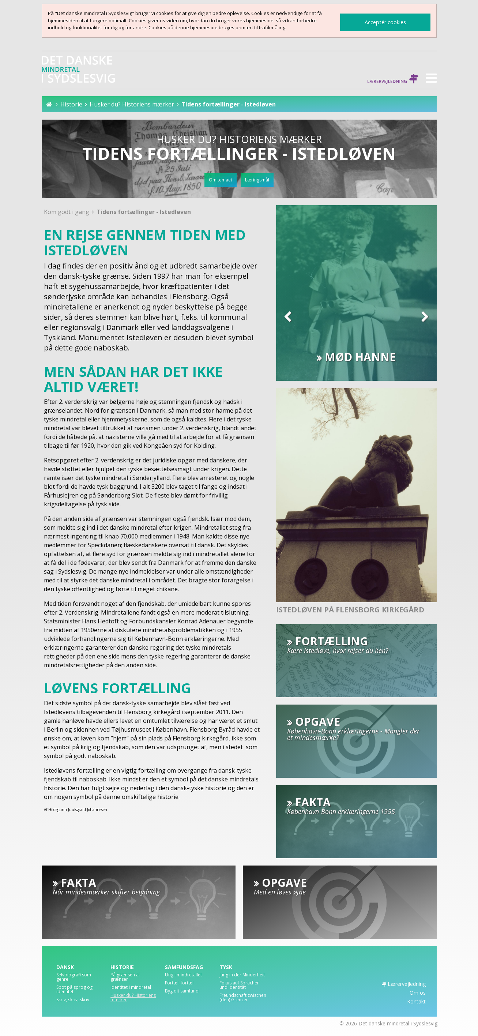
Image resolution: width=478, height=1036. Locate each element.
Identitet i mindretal (130, 987)
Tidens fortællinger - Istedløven (228, 104)
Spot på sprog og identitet (74, 990)
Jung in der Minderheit (242, 975)
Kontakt (416, 1001)
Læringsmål (257, 180)
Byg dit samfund (182, 991)
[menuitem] (79, 979)
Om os (418, 992)
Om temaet (220, 180)
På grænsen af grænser (125, 977)
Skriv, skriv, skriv (72, 1000)
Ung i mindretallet (183, 975)
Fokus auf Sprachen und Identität (239, 985)
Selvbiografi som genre (73, 977)
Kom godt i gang (67, 212)
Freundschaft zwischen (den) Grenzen (242, 998)
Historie (71, 104)
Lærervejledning (392, 79)
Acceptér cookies (385, 22)
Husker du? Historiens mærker (132, 104)
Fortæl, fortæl (179, 983)
